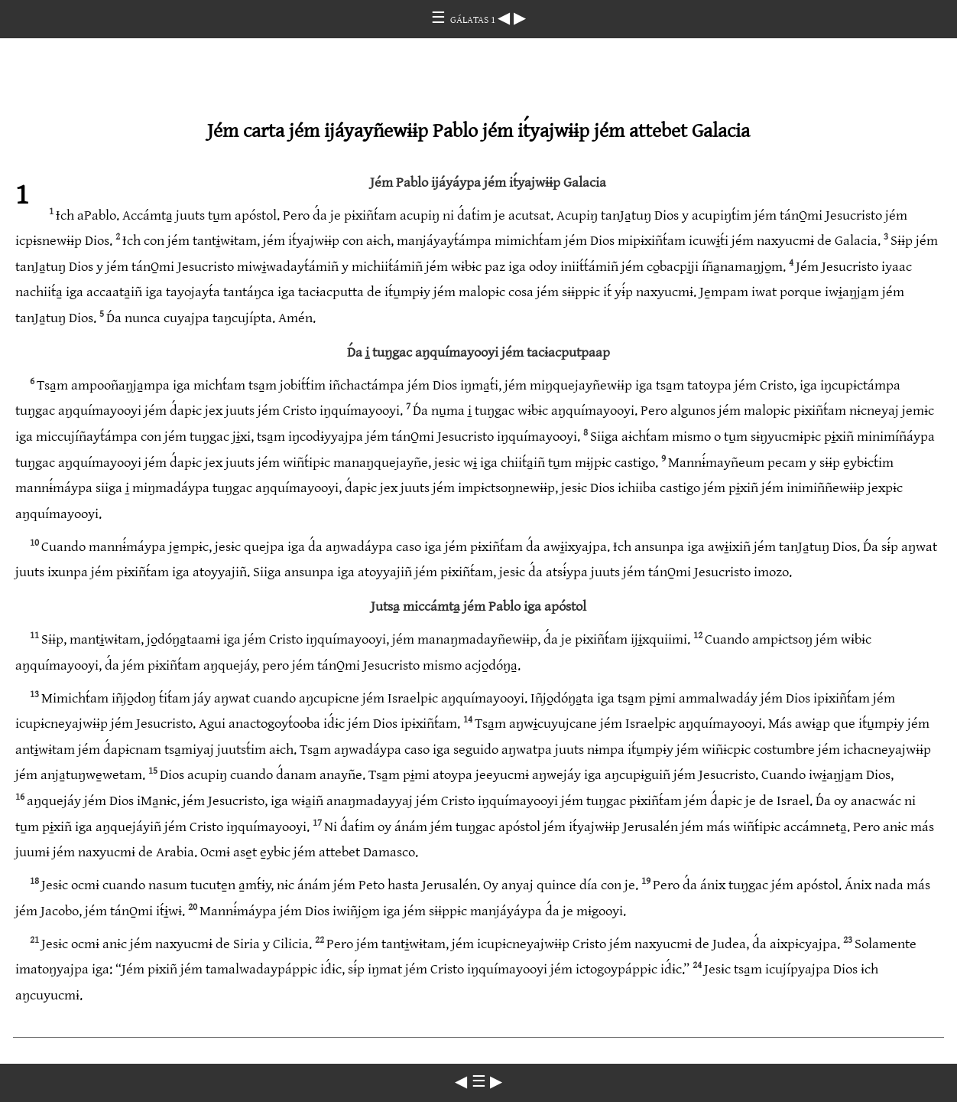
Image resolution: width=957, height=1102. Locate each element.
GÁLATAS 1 (474, 20)
